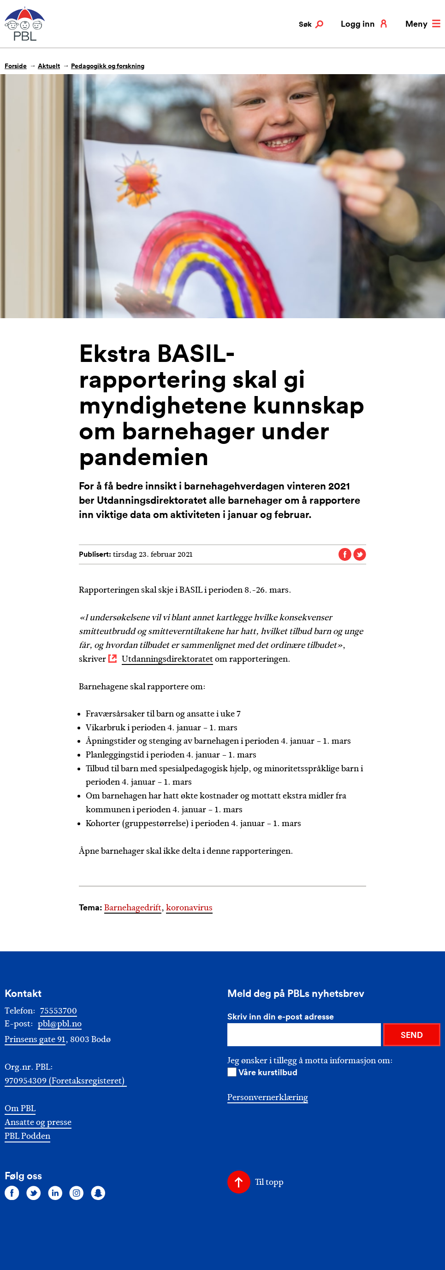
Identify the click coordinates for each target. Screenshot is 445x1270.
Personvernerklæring (267, 1097)
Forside (16, 65)
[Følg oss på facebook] (12, 1192)
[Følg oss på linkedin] (55, 1192)
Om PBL (20, 1108)
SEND (412, 1034)
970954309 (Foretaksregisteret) (66, 1081)
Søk (311, 24)
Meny (422, 23)
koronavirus (189, 908)
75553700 (58, 1011)
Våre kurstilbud (267, 1072)
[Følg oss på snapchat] (98, 1192)
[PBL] (25, 39)
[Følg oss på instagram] (76, 1192)
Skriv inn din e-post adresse (280, 1016)
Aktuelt (49, 65)
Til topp (269, 1182)
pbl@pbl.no (60, 1024)
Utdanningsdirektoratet (167, 659)
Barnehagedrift (132, 908)
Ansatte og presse (38, 1122)
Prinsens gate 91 (35, 1039)
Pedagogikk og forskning (107, 65)
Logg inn (364, 23)
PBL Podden (27, 1136)
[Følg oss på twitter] (33, 1192)
